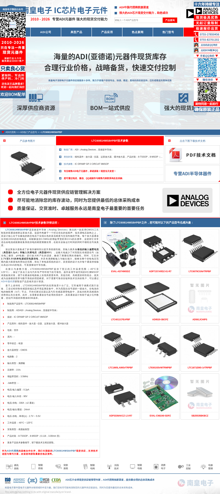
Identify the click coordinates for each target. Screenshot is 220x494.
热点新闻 (138, 32)
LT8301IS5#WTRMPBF (160, 367)
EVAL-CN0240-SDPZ (160, 415)
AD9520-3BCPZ (160, 319)
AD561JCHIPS (199, 319)
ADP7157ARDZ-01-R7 (160, 271)
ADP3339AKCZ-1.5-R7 (120, 415)
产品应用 (107, 32)
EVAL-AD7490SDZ (120, 271)
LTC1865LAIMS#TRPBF (120, 367)
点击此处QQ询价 (209, 45)
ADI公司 (45, 32)
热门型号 (168, 32)
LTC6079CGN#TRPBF (200, 271)
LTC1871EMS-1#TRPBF (200, 367)
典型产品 (76, 32)
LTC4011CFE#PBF (120, 319)
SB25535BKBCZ (199, 415)
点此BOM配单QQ (209, 50)
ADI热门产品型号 (28, 132)
